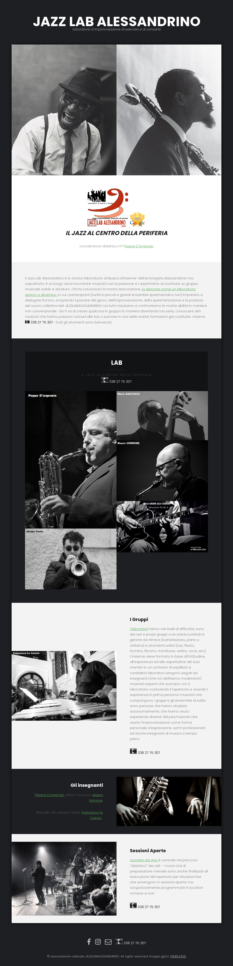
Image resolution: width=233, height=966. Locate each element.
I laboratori (139, 629)
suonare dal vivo (144, 860)
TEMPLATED (178, 956)
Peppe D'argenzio (139, 246)
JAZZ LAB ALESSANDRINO (116, 21)
